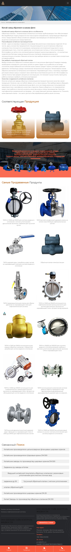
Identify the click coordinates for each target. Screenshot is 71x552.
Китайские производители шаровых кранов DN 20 (25, 493)
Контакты (62, 549)
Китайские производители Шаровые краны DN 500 (25, 455)
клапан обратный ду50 (13, 487)
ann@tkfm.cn (41, 542)
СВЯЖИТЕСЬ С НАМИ (46, 522)
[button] (66, 121)
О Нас (44, 549)
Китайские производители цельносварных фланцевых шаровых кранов (34, 449)
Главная (3, 22)
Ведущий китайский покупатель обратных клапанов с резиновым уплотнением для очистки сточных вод (35, 474)
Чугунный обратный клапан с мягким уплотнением (45, 481)
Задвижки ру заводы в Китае (16, 467)
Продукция (27, 549)
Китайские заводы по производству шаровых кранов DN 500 (29, 461)
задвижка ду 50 (10, 481)
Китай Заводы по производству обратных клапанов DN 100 (28, 499)
